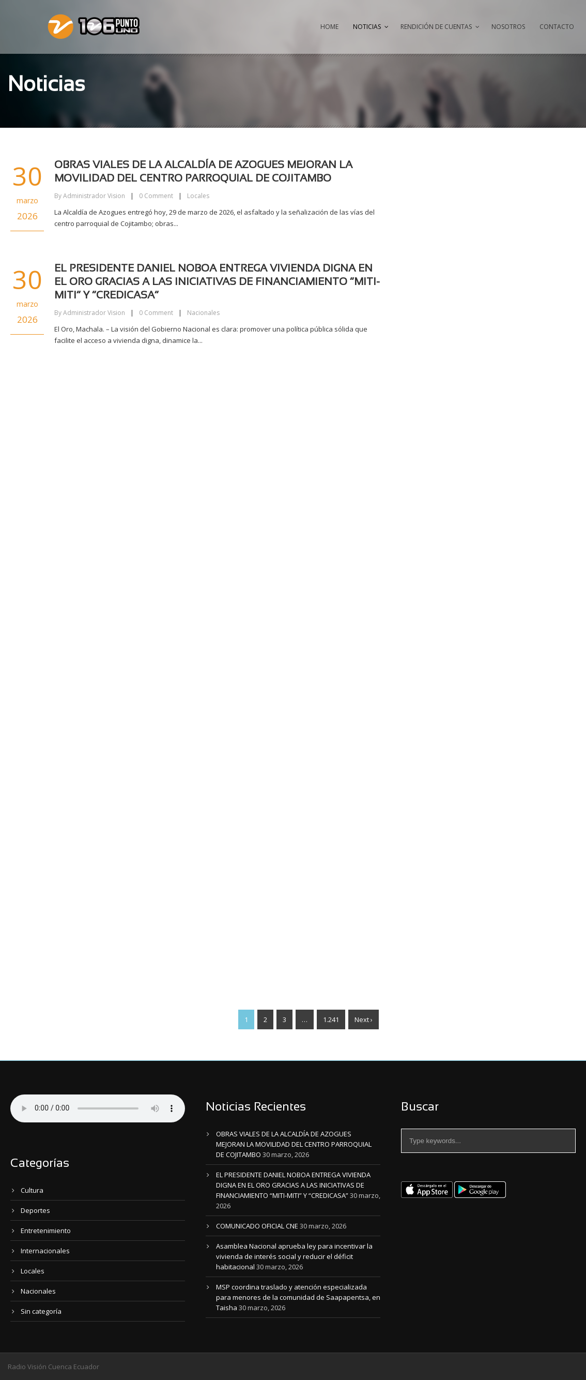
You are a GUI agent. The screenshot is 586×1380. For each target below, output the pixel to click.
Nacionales (203, 312)
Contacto (556, 26)
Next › (363, 1019)
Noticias (367, 26)
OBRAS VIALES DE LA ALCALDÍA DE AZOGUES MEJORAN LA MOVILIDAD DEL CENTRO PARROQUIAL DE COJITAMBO (294, 1144)
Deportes (35, 1210)
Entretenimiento (46, 1230)
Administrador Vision (94, 195)
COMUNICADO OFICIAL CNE (257, 1226)
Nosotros (508, 26)
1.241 (331, 1019)
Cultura (32, 1190)
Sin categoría (41, 1311)
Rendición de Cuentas (436, 26)
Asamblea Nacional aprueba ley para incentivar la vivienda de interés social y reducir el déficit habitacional (294, 1256)
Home (329, 26)
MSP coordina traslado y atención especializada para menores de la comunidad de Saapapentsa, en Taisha (298, 1297)
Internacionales (45, 1250)
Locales (198, 195)
